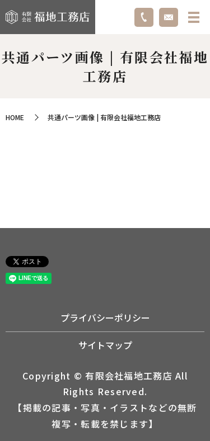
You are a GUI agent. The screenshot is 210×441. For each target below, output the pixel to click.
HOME (15, 117)
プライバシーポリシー (105, 317)
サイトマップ (105, 345)
